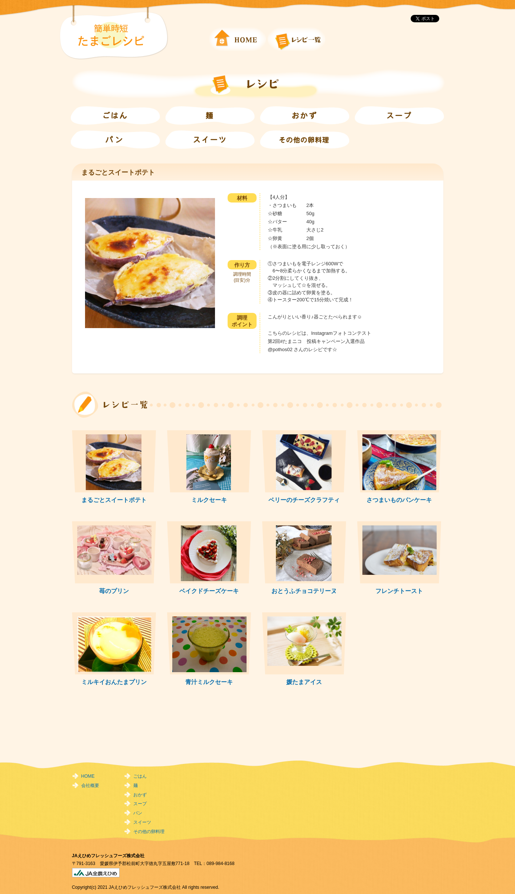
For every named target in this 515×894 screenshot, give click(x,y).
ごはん (140, 776)
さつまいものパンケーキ (399, 499)
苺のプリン (114, 590)
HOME (88, 776)
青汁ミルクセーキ (209, 681)
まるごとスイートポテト (114, 499)
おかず (140, 794)
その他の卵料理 (148, 831)
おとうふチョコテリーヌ (304, 590)
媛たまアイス (304, 681)
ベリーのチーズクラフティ (304, 499)
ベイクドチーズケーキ (209, 590)
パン (137, 813)
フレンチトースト (399, 590)
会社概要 (90, 785)
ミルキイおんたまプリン (114, 681)
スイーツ (142, 822)
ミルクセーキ (209, 499)
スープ (140, 803)
